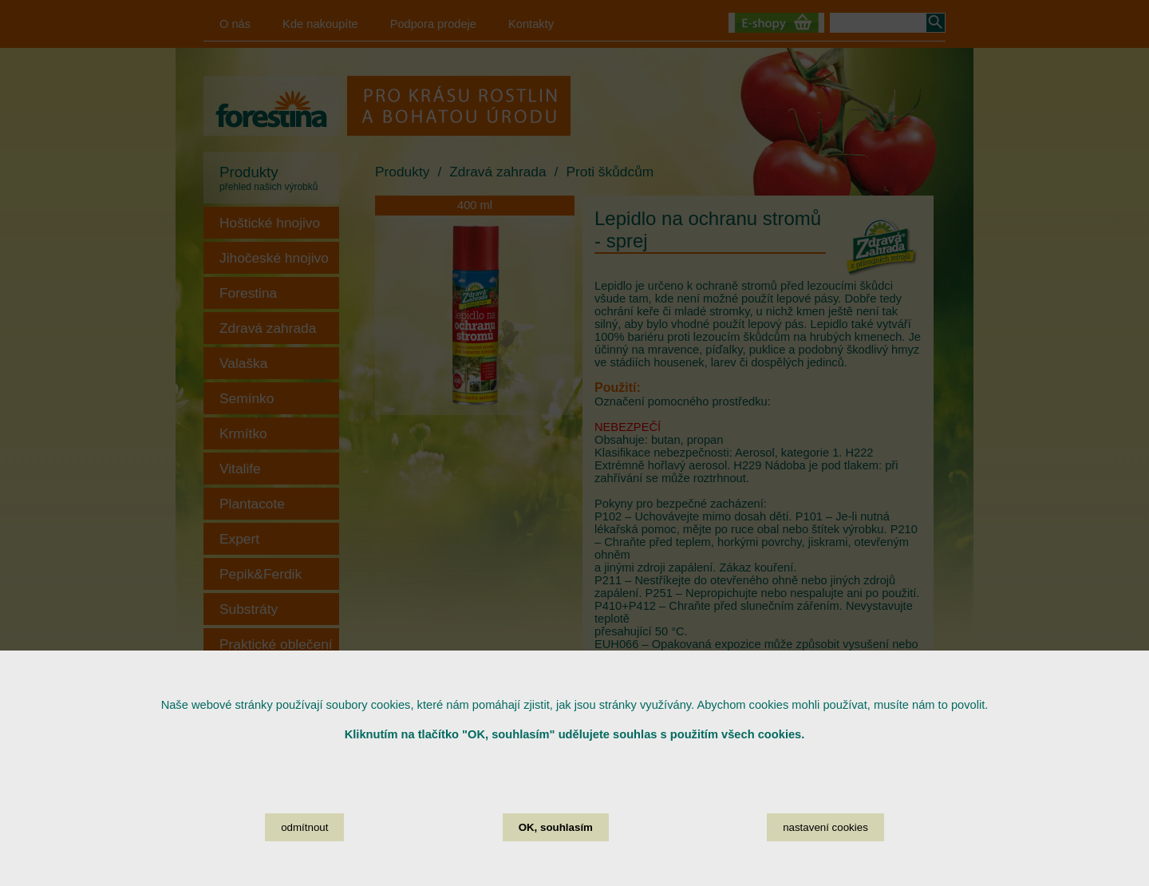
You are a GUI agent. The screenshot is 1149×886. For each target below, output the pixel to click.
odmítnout (304, 847)
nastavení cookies (825, 847)
